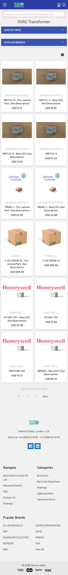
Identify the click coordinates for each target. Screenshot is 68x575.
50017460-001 (17, 370)
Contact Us (9, 497)
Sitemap (7, 503)
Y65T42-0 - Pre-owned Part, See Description (16, 101)
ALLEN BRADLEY (13, 525)
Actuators (42, 475)
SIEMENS (8, 543)
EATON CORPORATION (47, 525)
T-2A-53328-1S (51, 260)
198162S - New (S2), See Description (51, 372)
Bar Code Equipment (48, 481)
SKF (5, 531)
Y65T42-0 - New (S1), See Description (17, 155)
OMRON (39, 537)
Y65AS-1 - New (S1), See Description (51, 208)
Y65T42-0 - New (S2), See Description (51, 101)
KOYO (38, 531)
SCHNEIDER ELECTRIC (16, 537)
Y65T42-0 (51, 153)
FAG (37, 543)
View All (39, 549)
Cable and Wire (45, 493)
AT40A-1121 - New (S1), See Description (17, 319)
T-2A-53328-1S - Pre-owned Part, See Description (16, 264)
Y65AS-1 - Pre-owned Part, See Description (17, 208)
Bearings (42, 487)
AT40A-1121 (51, 317)
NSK (5, 549)
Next (47, 396)
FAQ (5, 491)
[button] (62, 55)
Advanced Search (12, 485)
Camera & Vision (46, 499)
